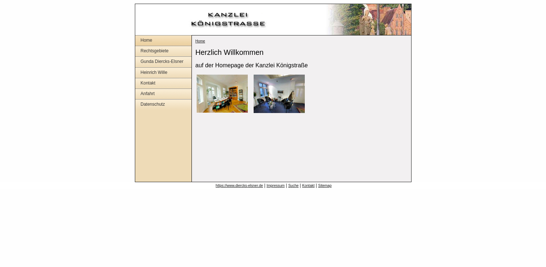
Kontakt (148, 83)
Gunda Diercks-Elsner (162, 61)
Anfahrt (148, 93)
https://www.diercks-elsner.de (239, 186)
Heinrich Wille (154, 72)
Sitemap (325, 186)
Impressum (275, 186)
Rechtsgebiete (155, 50)
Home (146, 40)
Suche (293, 186)
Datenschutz (153, 104)
